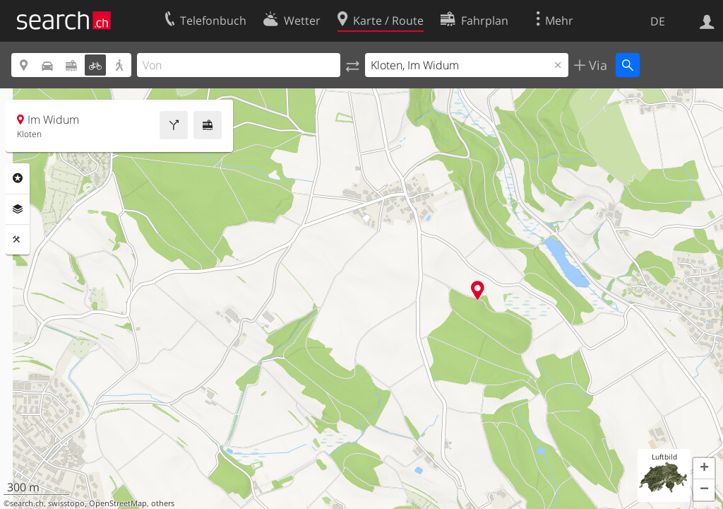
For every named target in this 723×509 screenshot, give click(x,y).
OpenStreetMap (118, 503)
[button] (704, 468)
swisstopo (66, 503)
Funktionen (18, 240)
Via (596, 65)
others (162, 503)
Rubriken (18, 178)
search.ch (27, 503)
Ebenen (18, 209)
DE (657, 21)
